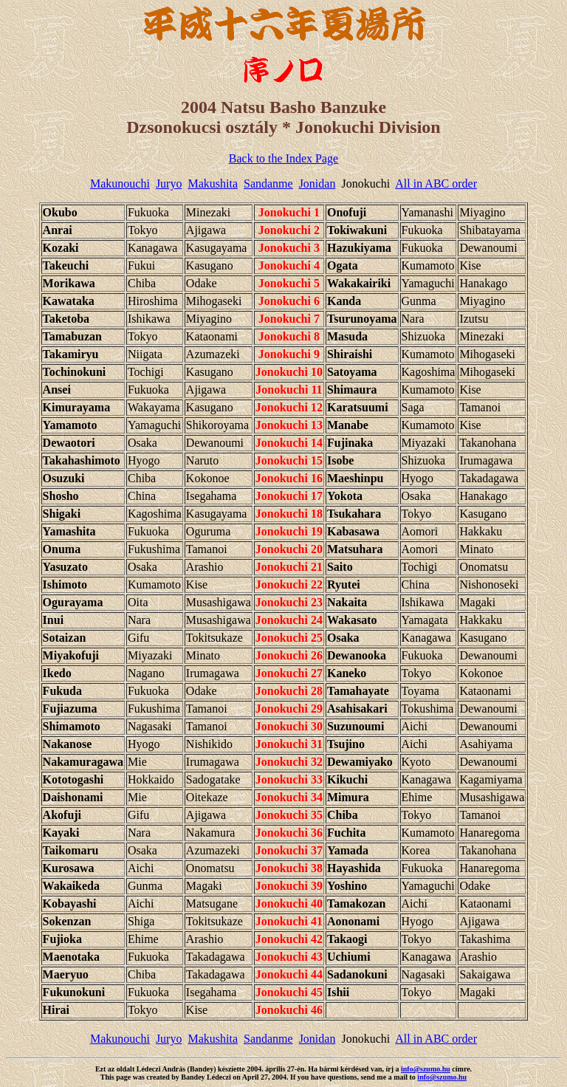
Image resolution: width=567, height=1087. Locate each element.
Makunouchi (120, 183)
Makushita (213, 183)
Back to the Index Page (283, 158)
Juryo (169, 183)
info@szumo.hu (425, 1069)
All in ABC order (436, 183)
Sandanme (268, 183)
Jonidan (317, 183)
